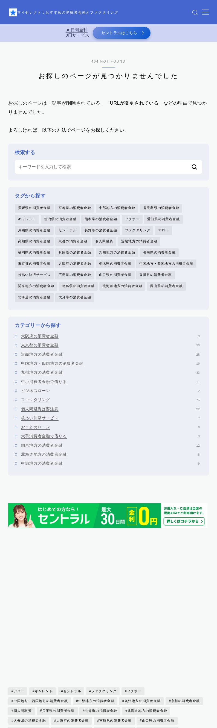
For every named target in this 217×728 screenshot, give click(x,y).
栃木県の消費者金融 (115, 269)
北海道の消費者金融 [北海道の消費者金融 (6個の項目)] (101, 617)
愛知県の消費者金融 (163, 222)
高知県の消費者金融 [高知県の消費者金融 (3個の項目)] (72, 676)
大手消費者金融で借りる (110, 443)
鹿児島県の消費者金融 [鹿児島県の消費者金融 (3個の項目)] (117, 676)
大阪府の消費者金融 (75, 269)
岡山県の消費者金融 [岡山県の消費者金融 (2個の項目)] (30, 637)
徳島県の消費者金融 (78, 292)
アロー (163, 234)
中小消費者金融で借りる (110, 388)
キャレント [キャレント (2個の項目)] (44, 598)
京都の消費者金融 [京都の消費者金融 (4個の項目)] (185, 607)
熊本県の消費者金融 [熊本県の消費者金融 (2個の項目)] (115, 657)
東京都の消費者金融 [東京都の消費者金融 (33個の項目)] (158, 647)
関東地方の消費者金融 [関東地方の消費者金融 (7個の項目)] (164, 666)
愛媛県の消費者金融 (34, 211)
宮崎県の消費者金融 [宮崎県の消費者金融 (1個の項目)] (115, 627)
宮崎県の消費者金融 (75, 211)
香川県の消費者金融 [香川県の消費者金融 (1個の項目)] (30, 676)
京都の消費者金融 (73, 245)
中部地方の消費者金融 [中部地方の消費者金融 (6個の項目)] (96, 607)
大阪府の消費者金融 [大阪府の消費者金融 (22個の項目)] (72, 627)
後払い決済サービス (34, 280)
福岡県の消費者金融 (34, 257)
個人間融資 (104, 245)
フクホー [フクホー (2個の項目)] (134, 598)
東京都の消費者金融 (34, 269)
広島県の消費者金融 (75, 280)
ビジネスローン (110, 397)
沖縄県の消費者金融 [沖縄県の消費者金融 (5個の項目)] (72, 657)
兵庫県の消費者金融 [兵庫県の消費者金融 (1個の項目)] (58, 617)
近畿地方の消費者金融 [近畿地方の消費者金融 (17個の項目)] (32, 666)
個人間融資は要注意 (110, 415)
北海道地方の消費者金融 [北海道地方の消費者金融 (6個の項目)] (147, 617)
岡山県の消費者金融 (166, 292)
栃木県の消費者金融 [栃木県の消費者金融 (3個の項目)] (30, 657)
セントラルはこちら (118, 34)
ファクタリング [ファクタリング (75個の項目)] (104, 598)
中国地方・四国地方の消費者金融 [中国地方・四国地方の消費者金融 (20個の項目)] (41, 607)
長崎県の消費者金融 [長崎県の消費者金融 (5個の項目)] (76, 666)
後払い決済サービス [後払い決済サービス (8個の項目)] (115, 637)
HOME (14, 724)
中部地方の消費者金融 (117, 211)
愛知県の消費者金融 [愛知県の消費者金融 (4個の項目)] (72, 647)
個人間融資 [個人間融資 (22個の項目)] (23, 617)
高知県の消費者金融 (34, 245)
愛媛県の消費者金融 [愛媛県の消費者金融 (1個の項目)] (30, 647)
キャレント (27, 222)
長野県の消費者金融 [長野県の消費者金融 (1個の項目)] (119, 666)
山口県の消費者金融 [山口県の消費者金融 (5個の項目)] (158, 627)
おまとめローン (110, 433)
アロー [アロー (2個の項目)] (19, 598)
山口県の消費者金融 (115, 280)
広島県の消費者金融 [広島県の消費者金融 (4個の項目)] (72, 637)
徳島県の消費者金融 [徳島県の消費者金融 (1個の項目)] (158, 637)
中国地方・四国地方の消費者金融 (166, 269)
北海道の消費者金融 (34, 303)
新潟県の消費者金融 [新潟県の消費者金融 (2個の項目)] (115, 647)
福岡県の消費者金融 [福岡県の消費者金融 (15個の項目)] (158, 657)
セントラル (68, 234)
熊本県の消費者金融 (101, 222)
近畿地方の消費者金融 (139, 245)
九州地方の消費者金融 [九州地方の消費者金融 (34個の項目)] (143, 607)
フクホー (132, 222)
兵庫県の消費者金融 (75, 257)
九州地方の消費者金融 (117, 257)
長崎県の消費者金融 (159, 257)
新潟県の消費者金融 (60, 222)
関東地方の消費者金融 (36, 292)
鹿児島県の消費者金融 (161, 211)
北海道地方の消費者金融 (122, 292)
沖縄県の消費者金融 (34, 234)
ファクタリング (137, 234)
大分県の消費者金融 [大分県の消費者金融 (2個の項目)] (30, 627)
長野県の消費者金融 (101, 234)
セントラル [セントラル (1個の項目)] (72, 598)
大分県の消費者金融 (75, 303)
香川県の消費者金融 (155, 280)
